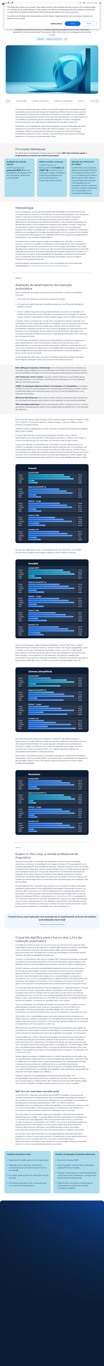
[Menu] (100, 3)
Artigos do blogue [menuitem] (42, 1350)
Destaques (10, 101)
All (6, 1259)
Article (12, 1259)
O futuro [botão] (79, 101)
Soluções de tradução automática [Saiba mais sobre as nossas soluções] (52, 924)
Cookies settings (56, 23)
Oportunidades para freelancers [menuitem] (17, 1354)
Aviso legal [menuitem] (83, 1339)
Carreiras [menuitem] (7, 1350)
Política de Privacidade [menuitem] (88, 1343)
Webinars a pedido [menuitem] (42, 1339)
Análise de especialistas (62, 101)
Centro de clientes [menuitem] (66, 1339)
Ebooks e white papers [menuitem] (44, 1343)
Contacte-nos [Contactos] (52, 1241)
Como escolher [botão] (92, 101)
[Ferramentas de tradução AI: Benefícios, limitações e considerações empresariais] (26, 1285)
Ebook (34, 1259)
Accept (72, 23)
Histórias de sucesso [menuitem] (43, 1346)
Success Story (23, 1259)
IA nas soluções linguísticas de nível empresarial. (50, 265)
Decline (89, 23)
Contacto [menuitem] (62, 1343)
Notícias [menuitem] (7, 1343)
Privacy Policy (74, 12)
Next (16, 1311)
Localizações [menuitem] (9, 1346)
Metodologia (23, 101)
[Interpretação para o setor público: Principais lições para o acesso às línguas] (77, 1285)
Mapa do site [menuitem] (84, 1346)
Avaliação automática (41, 101)
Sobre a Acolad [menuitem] (10, 1339)
